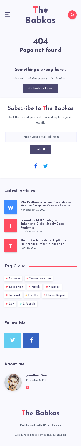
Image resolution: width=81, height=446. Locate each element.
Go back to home (40, 88)
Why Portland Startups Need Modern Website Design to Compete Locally (46, 204)
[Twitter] (45, 166)
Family (36, 287)
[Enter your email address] (41, 137)
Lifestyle (29, 303)
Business (15, 278)
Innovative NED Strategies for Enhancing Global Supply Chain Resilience (43, 224)
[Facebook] (36, 166)
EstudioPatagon (55, 434)
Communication (40, 278)
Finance (54, 287)
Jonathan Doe (36, 375)
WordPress (52, 425)
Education (16, 287)
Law (12, 303)
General (14, 295)
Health (33, 295)
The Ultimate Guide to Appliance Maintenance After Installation (43, 242)
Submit (40, 149)
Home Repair (56, 295)
